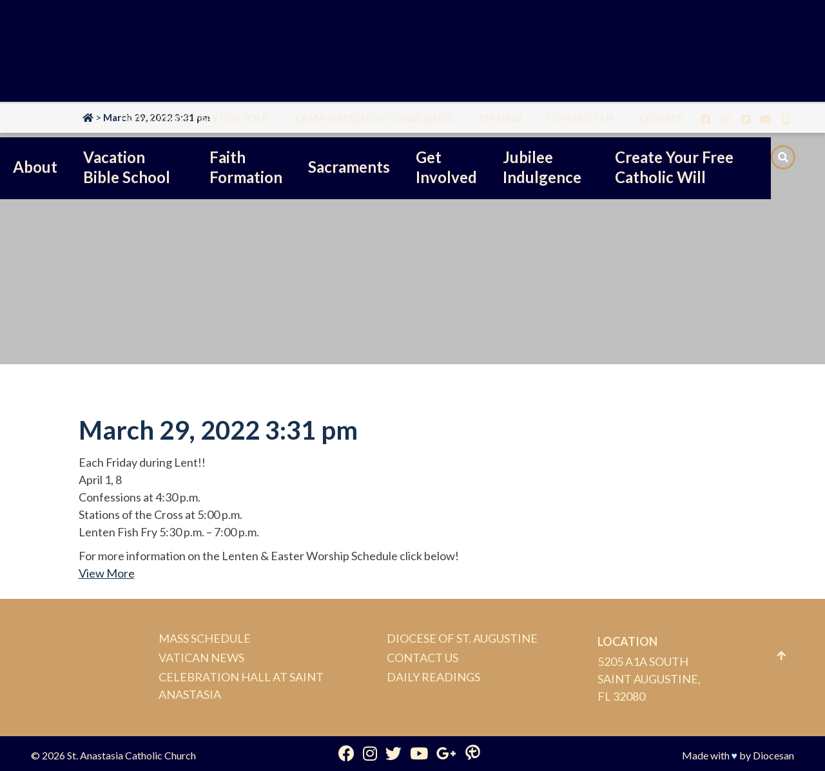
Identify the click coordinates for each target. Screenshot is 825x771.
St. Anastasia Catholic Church (131, 755)
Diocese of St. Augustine (462, 638)
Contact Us (422, 657)
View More (107, 573)
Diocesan (773, 755)
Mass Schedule (205, 638)
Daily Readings (433, 677)
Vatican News (201, 657)
